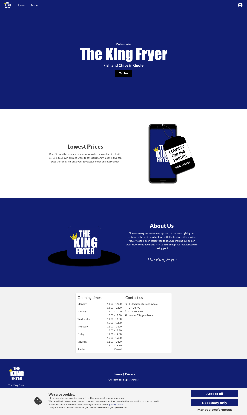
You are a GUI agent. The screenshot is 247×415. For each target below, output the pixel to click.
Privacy (130, 374)
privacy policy (116, 404)
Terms (118, 374)
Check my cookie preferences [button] (123, 379)
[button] (123, 73)
